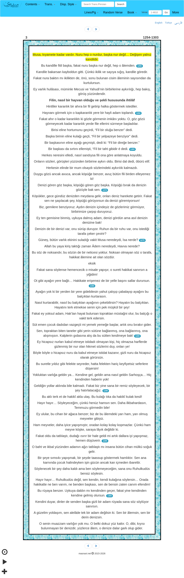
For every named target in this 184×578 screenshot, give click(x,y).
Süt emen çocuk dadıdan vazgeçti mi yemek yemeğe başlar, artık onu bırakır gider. (92, 324)
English (158, 22)
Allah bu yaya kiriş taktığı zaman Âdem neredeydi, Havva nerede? (92, 246)
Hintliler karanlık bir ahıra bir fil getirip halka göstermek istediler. (92, 106)
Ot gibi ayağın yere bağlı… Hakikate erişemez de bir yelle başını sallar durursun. (92, 280)
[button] (32, 4)
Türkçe (168, 22)
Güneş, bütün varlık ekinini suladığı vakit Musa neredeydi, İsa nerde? (88, 240)
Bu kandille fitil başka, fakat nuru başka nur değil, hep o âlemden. (88, 65)
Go (166, 12)
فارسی (178, 23)
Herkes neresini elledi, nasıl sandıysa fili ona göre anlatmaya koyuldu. (92, 155)
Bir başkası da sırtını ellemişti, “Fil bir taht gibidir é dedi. (88, 149)
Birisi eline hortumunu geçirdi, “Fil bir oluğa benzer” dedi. (92, 130)
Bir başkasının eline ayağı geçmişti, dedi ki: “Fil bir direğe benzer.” (92, 142)
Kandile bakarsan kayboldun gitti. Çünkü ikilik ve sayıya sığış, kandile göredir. (92, 72)
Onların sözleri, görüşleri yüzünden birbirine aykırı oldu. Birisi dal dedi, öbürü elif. (92, 161)
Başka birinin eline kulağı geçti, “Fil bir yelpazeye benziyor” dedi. (92, 136)
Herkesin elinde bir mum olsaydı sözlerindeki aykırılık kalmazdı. (92, 168)
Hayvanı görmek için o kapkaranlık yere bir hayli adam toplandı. (88, 113)
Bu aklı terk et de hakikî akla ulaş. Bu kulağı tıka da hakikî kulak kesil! (92, 396)
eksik (92, 263)
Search (120, 4)
